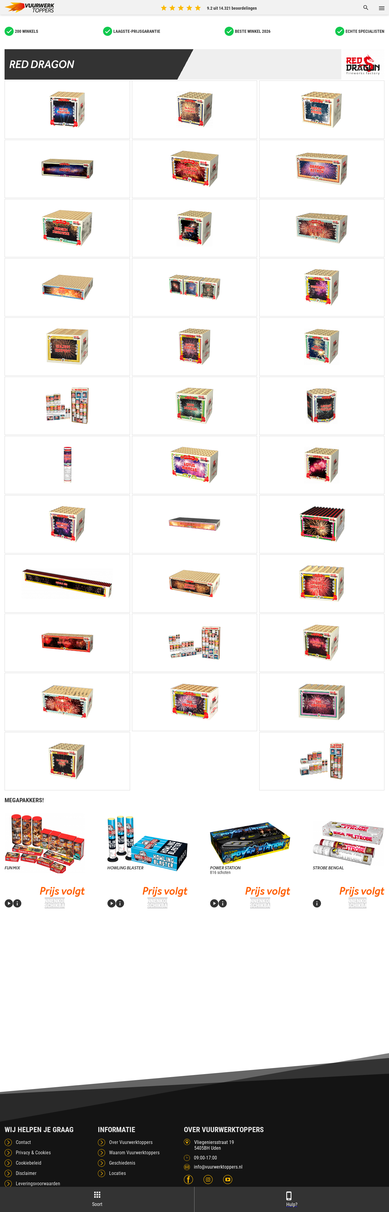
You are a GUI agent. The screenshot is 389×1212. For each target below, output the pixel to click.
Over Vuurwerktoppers (131, 1142)
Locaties (117, 1173)
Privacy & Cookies (33, 1153)
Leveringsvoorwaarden (38, 1183)
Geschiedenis (122, 1163)
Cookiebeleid (28, 1163)
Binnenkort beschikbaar (55, 903)
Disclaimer (26, 1173)
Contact (23, 1142)
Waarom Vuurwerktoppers (134, 1153)
